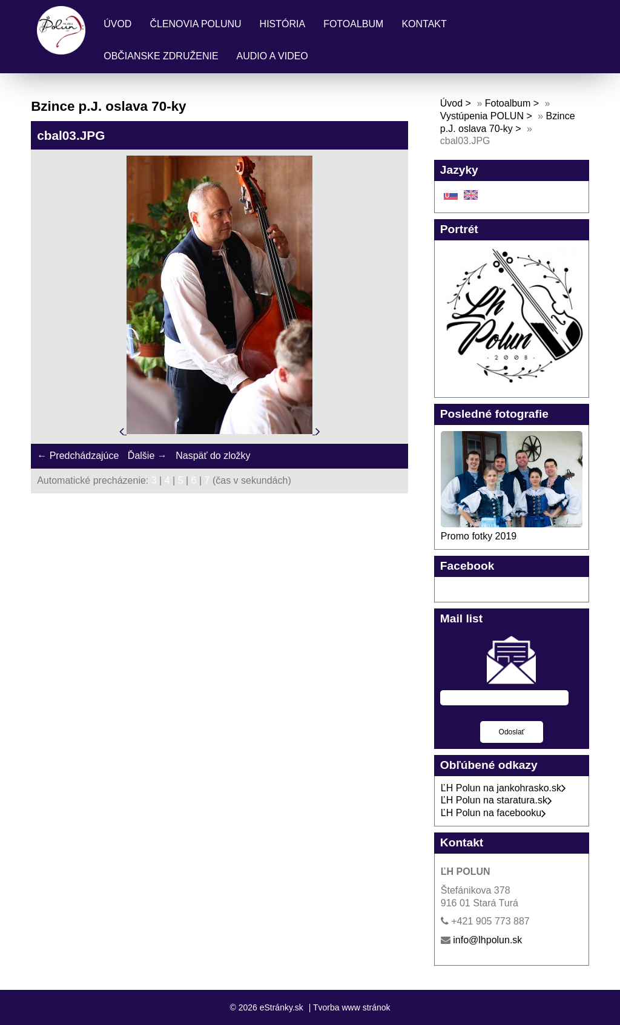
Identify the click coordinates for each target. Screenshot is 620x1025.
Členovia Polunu (195, 24)
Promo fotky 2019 (478, 536)
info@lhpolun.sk (487, 940)
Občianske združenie (161, 56)
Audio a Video (272, 56)
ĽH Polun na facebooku (493, 813)
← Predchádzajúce (78, 455)
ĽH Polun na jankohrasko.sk (503, 788)
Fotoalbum (353, 24)
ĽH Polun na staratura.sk (496, 800)
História (283, 24)
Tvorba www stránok (352, 1007)
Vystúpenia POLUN (482, 116)
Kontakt (423, 24)
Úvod (117, 24)
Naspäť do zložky (213, 455)
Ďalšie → (147, 455)
